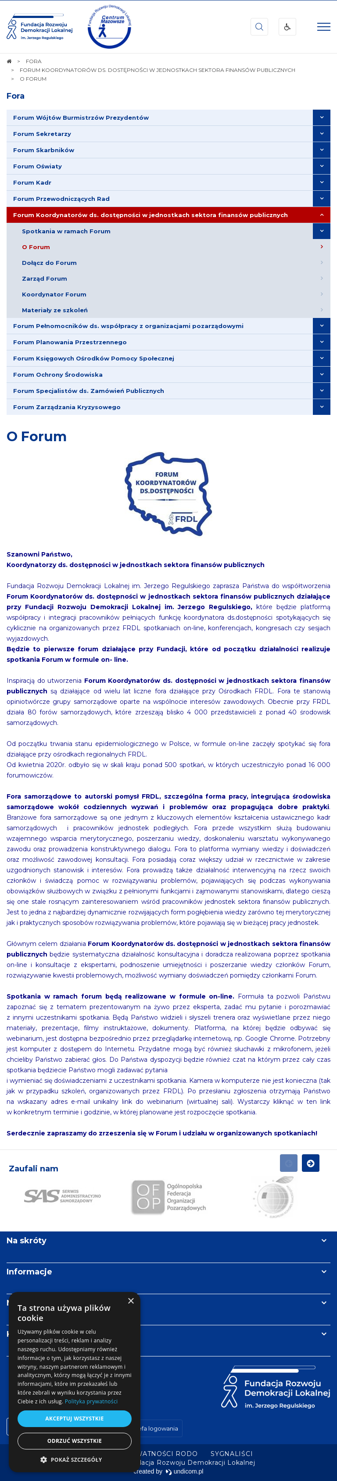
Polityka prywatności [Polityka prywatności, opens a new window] (91, 1401)
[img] (110, 27)
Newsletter (30, 1303)
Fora (16, 96)
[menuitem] (168, 118)
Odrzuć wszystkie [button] (74, 1441)
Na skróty (27, 1240)
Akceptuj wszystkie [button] (74, 1418)
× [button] (130, 1301)
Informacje (29, 1272)
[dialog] (74, 1382)
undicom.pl (184, 1471)
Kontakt (23, 1334)
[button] (75, 1459)
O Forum (37, 436)
